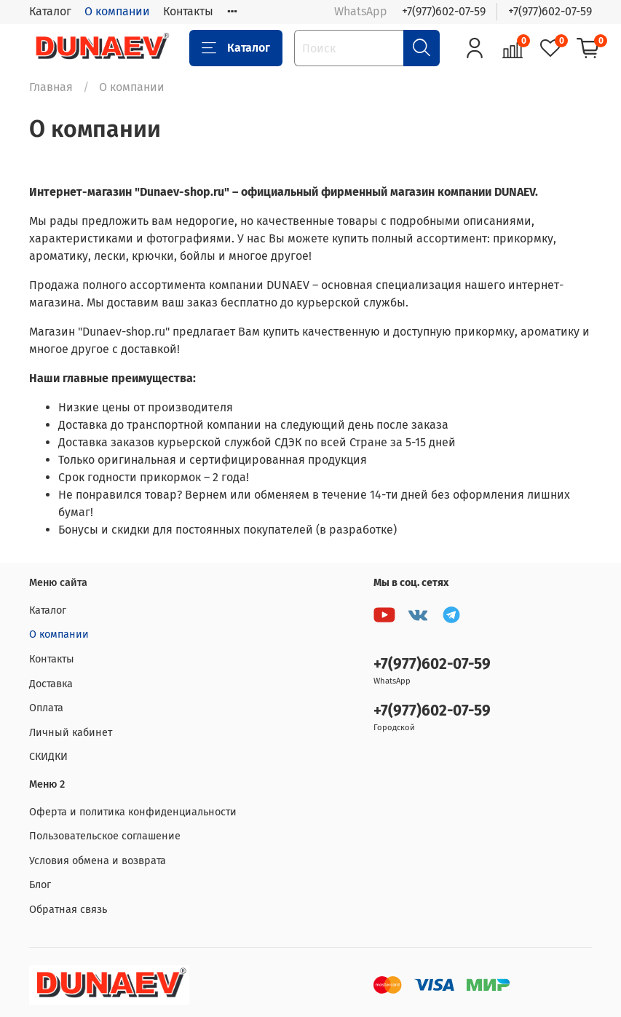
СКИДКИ (48, 757)
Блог (40, 885)
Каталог (50, 11)
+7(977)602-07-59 (444, 11)
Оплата (46, 708)
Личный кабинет (70, 733)
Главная (51, 87)
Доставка (51, 684)
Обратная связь (68, 909)
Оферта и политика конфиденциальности (133, 812)
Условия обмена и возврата (97, 861)
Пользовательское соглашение (105, 836)
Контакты (188, 11)
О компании (117, 11)
